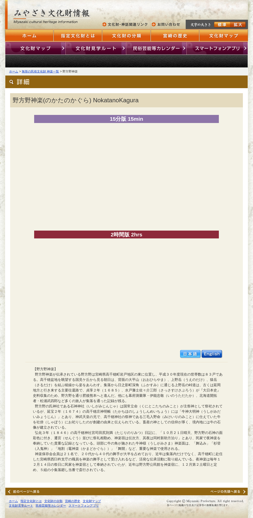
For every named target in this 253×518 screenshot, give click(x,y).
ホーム (29, 35)
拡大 (238, 25)
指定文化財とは (78, 35)
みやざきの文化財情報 (53, 17)
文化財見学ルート (96, 48)
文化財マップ (223, 35)
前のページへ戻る (24, 491)
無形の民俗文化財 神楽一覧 (40, 71)
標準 (222, 25)
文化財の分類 (126, 35)
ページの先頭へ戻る (229, 491)
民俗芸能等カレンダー (156, 48)
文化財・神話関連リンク (126, 24)
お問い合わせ (166, 24)
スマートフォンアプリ (217, 48)
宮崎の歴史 (175, 35)
